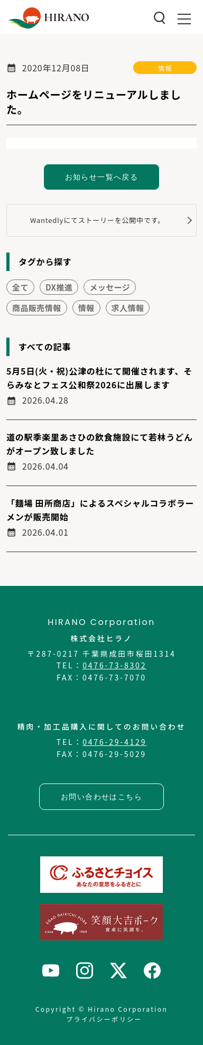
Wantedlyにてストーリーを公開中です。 (97, 220)
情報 (165, 67)
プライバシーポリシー (104, 1018)
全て (20, 287)
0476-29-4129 (114, 741)
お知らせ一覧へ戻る (102, 177)
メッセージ (109, 287)
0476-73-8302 (114, 665)
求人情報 (128, 307)
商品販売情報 (36, 307)
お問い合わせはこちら (101, 796)
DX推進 (58, 287)
